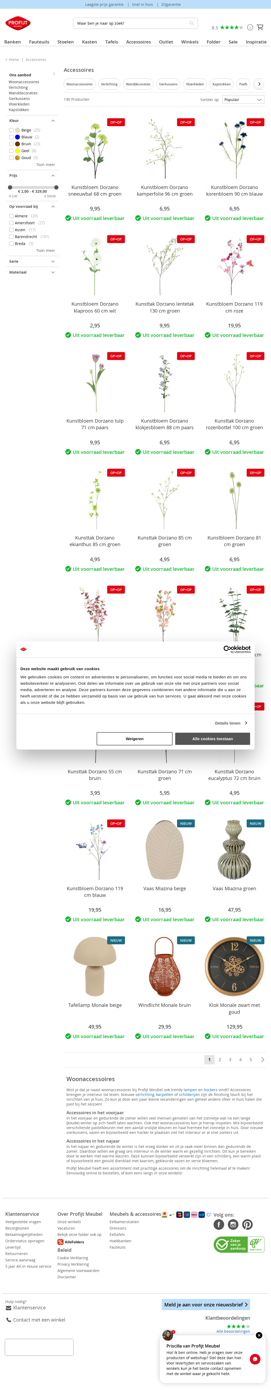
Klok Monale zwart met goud (234, 1008)
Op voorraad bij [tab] (23, 206)
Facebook (206, 1224)
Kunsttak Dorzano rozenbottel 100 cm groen (234, 424)
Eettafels (143, 1234)
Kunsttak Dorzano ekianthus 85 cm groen (95, 540)
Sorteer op (209, 99)
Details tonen (227, 723)
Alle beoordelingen (233, 1331)
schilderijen (189, 1094)
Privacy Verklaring (86, 1264)
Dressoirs (144, 1228)
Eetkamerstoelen (150, 1221)
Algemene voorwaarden (91, 1270)
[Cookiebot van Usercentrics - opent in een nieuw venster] (227, 649)
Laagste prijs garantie (105, 4)
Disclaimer (79, 1276)
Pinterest (234, 1224)
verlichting (145, 1094)
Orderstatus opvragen (24, 1240)
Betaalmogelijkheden (24, 1234)
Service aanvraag (20, 1259)
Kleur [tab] (14, 120)
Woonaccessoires (79, 84)
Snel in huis (143, 4)
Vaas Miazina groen (234, 888)
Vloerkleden (195, 84)
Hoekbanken (146, 1240)
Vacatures (79, 1228)
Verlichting (109, 84)
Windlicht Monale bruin (164, 1005)
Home (14, 59)
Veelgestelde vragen (23, 1221)
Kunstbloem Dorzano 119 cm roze (234, 307)
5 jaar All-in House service (28, 1266)
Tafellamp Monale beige (95, 1005)
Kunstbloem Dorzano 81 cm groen (234, 540)
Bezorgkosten (17, 1228)
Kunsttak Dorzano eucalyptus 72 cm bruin (234, 774)
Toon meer (45, 164)
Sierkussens (168, 84)
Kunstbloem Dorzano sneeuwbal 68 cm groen (94, 190)
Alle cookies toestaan (212, 738)
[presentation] (259, 84)
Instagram (220, 1224)
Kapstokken (222, 84)
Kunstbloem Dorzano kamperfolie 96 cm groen (165, 190)
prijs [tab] (13, 175)
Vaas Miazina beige (164, 888)
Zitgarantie (171, 4)
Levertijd (13, 1247)
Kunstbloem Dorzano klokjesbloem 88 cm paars (165, 424)
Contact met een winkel (39, 1320)
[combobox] (135, 23)
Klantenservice (29, 1307)
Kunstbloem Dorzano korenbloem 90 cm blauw (234, 190)
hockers (211, 1089)
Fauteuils (144, 1247)
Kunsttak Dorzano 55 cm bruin (95, 774)
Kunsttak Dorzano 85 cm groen (165, 540)
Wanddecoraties (138, 84)
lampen (190, 1089)
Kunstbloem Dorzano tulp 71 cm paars (95, 424)
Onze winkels (82, 1221)
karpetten (164, 1094)
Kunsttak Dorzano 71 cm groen (165, 774)
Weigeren (134, 738)
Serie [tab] (13, 261)
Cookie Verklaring (85, 1257)
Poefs (243, 84)
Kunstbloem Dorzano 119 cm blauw (95, 891)
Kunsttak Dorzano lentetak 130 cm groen (165, 307)
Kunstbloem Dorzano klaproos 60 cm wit (95, 307)
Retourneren (16, 1253)
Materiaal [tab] (17, 272)
